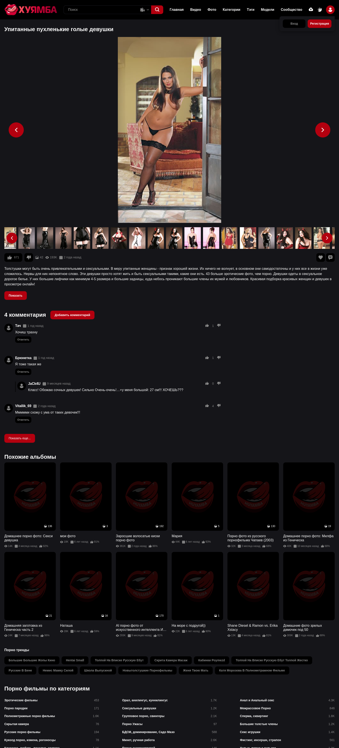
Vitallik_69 (23, 406)
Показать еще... (20, 438)
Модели (267, 9)
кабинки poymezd (211, 660)
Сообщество (291, 9)
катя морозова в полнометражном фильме (252, 670)
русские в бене (20, 670)
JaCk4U (34, 383)
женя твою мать (195, 670)
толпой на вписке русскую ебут (119, 660)
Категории (231, 9)
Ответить (23, 339)
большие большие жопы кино (32, 660)
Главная (177, 9)
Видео (195, 9)
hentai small (75, 660)
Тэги (250, 9)
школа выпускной (98, 670)
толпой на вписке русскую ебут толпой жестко (272, 660)
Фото (212, 9)
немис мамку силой (58, 670)
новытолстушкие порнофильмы (147, 670)
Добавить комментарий (72, 315)
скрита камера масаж (170, 660)
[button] (157, 9)
